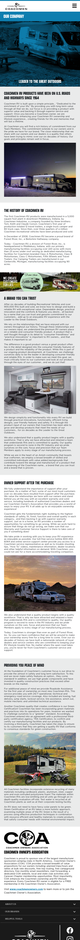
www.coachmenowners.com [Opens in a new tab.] (26, 889)
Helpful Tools (13, 918)
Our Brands (12, 911)
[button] (74, 5)
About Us (10, 904)
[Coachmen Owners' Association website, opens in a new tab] (32, 853)
